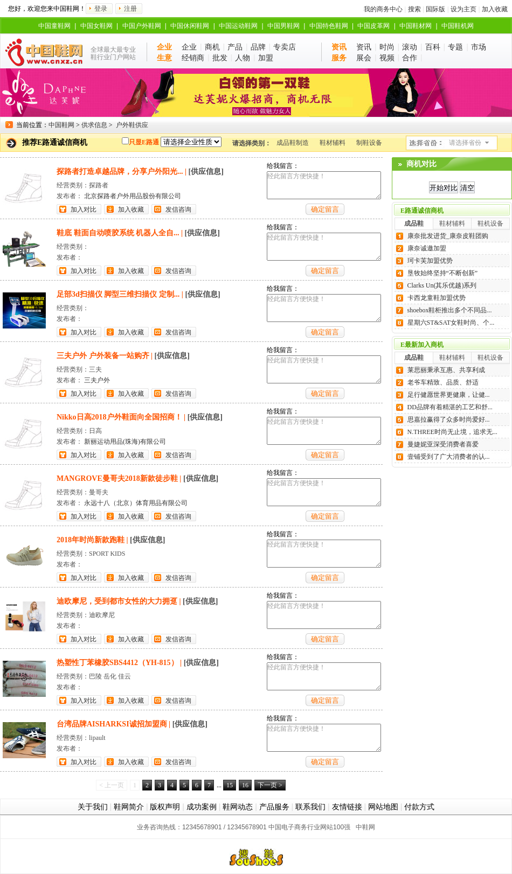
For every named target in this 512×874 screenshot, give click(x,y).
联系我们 (310, 806)
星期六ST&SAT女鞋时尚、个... (451, 322)
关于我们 (93, 806)
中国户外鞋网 (141, 26)
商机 (212, 47)
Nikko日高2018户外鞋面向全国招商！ (119, 417)
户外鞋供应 (132, 125)
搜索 (414, 9)
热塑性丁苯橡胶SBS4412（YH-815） (117, 663)
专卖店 (284, 47)
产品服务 (274, 806)
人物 (242, 57)
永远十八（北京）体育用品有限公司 (136, 503)
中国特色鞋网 (328, 26)
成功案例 (201, 806)
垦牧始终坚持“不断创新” (442, 273)
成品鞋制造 (292, 142)
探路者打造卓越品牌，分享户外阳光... (120, 171)
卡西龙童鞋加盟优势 (436, 298)
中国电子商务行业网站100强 (309, 827)
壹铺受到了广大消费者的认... (448, 456)
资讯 (363, 47)
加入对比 (83, 209)
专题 (455, 47)
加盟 (265, 57)
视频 (387, 57)
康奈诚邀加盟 (426, 248)
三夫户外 (97, 380)
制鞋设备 (369, 142)
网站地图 (383, 806)
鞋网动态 (238, 806)
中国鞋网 (61, 125)
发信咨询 (178, 209)
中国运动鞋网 (238, 26)
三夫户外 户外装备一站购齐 (103, 356)
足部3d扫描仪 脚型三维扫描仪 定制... (118, 294)
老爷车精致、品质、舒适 (443, 382)
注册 (130, 8)
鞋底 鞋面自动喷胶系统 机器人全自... (118, 233)
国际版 (435, 9)
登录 (100, 8)
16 (245, 785)
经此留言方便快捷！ (324, 185)
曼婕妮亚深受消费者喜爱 (443, 444)
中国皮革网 (373, 26)
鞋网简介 (129, 806)
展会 (363, 57)
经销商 (193, 57)
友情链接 (347, 806)
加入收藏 (495, 9)
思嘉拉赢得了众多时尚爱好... (448, 419)
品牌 (258, 47)
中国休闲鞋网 (189, 26)
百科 (432, 47)
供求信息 (94, 125)
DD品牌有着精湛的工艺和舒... (450, 407)
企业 (189, 47)
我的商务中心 (383, 9)
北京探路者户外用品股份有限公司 (132, 196)
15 (229, 785)
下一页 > (270, 785)
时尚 (387, 47)
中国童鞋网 (54, 26)
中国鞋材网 (415, 26)
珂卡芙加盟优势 (430, 260)
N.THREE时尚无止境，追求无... (452, 432)
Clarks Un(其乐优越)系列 (442, 285)
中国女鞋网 (96, 26)
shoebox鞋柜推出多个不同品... (449, 310)
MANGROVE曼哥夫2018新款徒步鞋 (117, 478)
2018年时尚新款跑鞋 (90, 540)
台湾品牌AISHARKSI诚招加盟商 (112, 724)
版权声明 (165, 806)
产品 (235, 47)
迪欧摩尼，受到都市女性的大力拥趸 (117, 601)
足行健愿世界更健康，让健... (448, 394)
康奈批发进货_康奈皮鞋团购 (447, 236)
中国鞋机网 (457, 26)
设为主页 (463, 9)
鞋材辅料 (332, 142)
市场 (478, 47)
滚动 (409, 47)
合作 (409, 57)
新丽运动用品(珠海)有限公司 (125, 441)
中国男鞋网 (283, 26)
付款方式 (419, 806)
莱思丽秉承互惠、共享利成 (446, 370)
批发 (219, 57)
